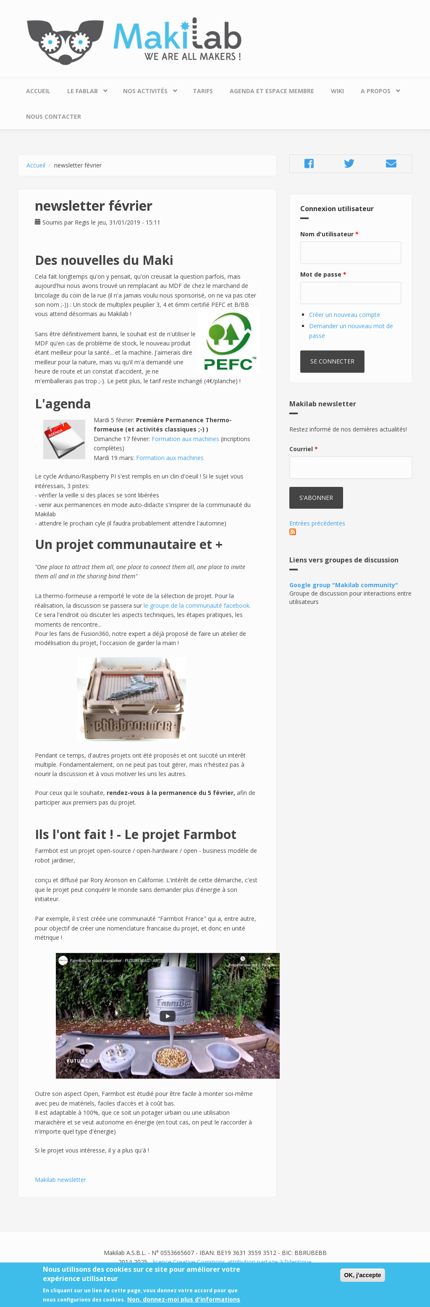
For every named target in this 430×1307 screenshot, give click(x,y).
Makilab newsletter (60, 1180)
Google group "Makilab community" (343, 585)
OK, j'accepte (362, 1278)
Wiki (337, 91)
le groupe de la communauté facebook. (197, 605)
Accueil (38, 91)
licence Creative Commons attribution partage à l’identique (232, 1262)
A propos (377, 89)
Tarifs (203, 91)
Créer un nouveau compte (344, 315)
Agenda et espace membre (272, 91)
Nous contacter (53, 116)
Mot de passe (323, 274)
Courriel (303, 449)
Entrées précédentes (317, 523)
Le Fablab (84, 89)
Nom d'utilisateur (329, 234)
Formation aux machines (185, 439)
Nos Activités (147, 89)
